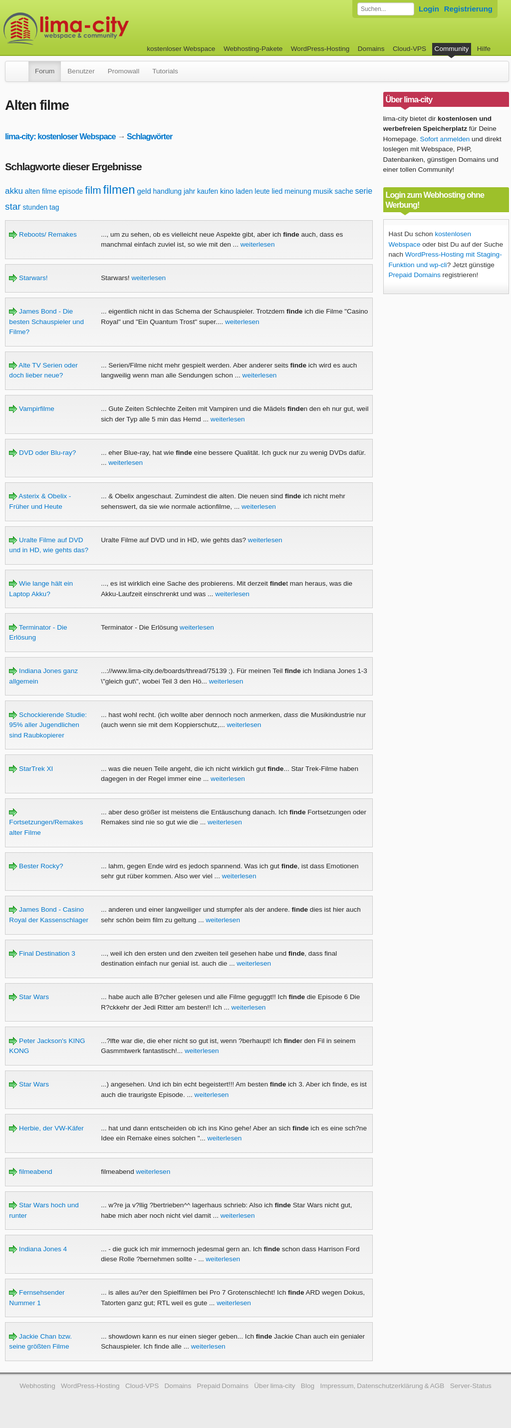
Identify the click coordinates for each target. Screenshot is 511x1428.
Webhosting (37, 1386)
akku (14, 191)
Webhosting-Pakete (253, 48)
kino (227, 191)
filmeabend (30, 1171)
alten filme (41, 191)
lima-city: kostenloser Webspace (60, 136)
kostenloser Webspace (181, 48)
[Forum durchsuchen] (385, 8)
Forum (44, 71)
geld (144, 191)
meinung (297, 191)
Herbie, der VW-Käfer (46, 1128)
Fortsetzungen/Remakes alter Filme (46, 822)
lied (276, 191)
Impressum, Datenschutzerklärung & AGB (382, 1386)
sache (343, 191)
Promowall (123, 71)
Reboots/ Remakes (42, 234)
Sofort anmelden (445, 139)
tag (54, 207)
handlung (167, 191)
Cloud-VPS (409, 48)
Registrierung (468, 8)
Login (429, 8)
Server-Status (471, 1386)
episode (70, 191)
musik (322, 191)
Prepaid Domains (415, 275)
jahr (189, 191)
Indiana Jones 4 (38, 1249)
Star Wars (29, 997)
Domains (371, 48)
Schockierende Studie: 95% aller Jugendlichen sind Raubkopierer (48, 725)
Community (452, 48)
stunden (34, 207)
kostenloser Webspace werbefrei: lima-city (103, 28)
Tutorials (165, 71)
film (93, 190)
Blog (307, 1386)
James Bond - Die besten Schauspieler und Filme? (46, 322)
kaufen (207, 191)
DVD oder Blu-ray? (42, 452)
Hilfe (484, 48)
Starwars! (28, 278)
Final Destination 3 (42, 953)
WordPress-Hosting (320, 48)
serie (364, 191)
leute (262, 191)
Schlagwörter (149, 136)
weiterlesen (258, 244)
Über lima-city (274, 1386)
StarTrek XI (31, 768)
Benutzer (80, 71)
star (13, 206)
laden (244, 191)
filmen (119, 189)
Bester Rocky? (36, 866)
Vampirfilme (31, 408)
